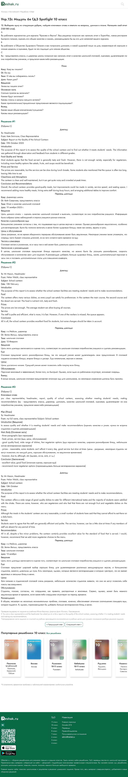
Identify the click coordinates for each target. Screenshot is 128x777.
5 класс (54, 740)
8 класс (54, 731)
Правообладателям (69, 731)
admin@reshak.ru (68, 737)
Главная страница (69, 722)
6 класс (54, 737)
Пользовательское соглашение (74, 734)
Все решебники (53, 633)
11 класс (54, 722)
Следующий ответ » (73, 624)
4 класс (54, 743)
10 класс (54, 725)
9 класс (54, 728)
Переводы (66, 728)
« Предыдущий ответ (55, 624)
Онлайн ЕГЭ (67, 725)
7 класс (54, 734)
